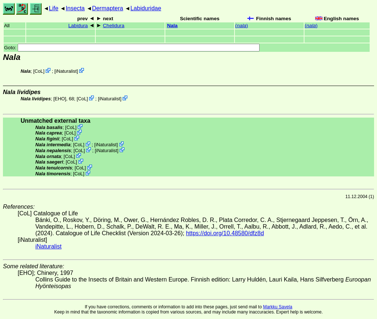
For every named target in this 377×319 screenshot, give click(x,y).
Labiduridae (145, 8)
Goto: (132, 47)
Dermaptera (107, 8)
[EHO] (59, 98)
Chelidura (113, 25)
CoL (39, 71)
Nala (172, 25)
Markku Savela (277, 306)
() (241, 25)
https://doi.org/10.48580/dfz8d (225, 233)
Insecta (75, 8)
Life (54, 8)
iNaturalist (66, 71)
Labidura (78, 25)
